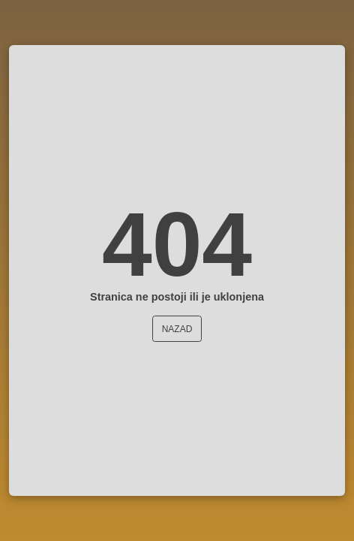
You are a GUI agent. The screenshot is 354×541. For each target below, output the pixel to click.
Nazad (177, 329)
